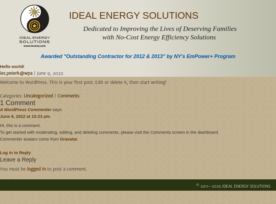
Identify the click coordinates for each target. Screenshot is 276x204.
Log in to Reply (15, 152)
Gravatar (69, 139)
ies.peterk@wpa (16, 73)
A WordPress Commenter (25, 109)
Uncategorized (38, 96)
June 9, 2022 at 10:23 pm (25, 116)
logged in (36, 169)
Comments (68, 96)
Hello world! (12, 66)
